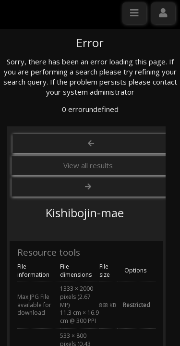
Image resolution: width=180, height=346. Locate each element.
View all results (88, 257)
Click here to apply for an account (62, 185)
